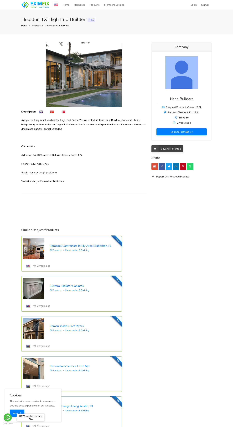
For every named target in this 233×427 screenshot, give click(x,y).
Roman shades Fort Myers (67, 286)
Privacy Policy (192, 389)
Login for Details (180, 132)
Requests (79, 5)
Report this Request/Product (170, 176)
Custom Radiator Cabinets (164, 246)
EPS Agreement (193, 395)
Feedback (156, 391)
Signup (205, 5)
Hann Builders (181, 98)
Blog (154, 380)
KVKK (187, 400)
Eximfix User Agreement (191, 382)
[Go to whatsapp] (8, 417)
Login (194, 5)
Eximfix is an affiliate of (116, 415)
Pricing (155, 401)
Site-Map (189, 411)
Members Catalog (114, 5)
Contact (155, 396)
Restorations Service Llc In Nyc (167, 286)
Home (65, 5)
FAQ (154, 385)
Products (94, 5)
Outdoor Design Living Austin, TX (71, 326)
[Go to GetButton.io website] (8, 424)
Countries (189, 405)
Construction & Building (57, 25)
